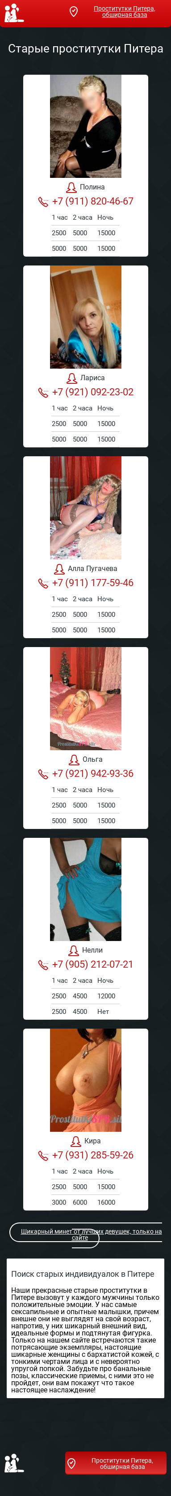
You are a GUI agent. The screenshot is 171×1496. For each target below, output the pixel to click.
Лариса (86, 378)
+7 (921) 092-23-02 (85, 392)
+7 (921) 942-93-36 (85, 774)
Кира (86, 1141)
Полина (85, 187)
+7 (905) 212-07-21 (85, 964)
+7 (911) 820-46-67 (85, 201)
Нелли (85, 950)
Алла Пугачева (85, 569)
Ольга (86, 760)
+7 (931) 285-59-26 (85, 1155)
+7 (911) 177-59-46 (85, 583)
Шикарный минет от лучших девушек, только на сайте (86, 1234)
